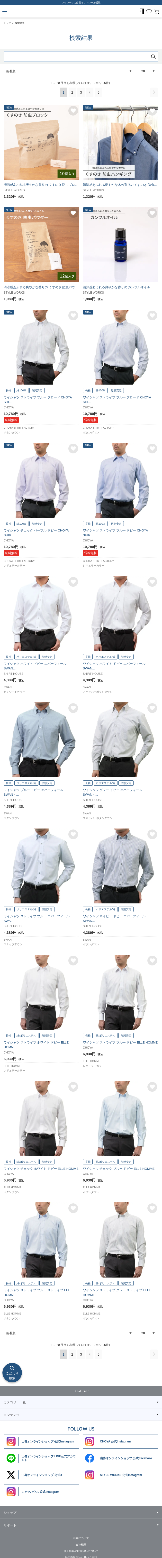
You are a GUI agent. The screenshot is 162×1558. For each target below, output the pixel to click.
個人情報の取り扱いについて (81, 1550)
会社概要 (81, 1544)
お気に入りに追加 (73, 111)
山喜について (81, 1538)
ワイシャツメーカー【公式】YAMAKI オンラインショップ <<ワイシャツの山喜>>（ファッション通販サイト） (81, 11)
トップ (7, 23)
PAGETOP (81, 1391)
